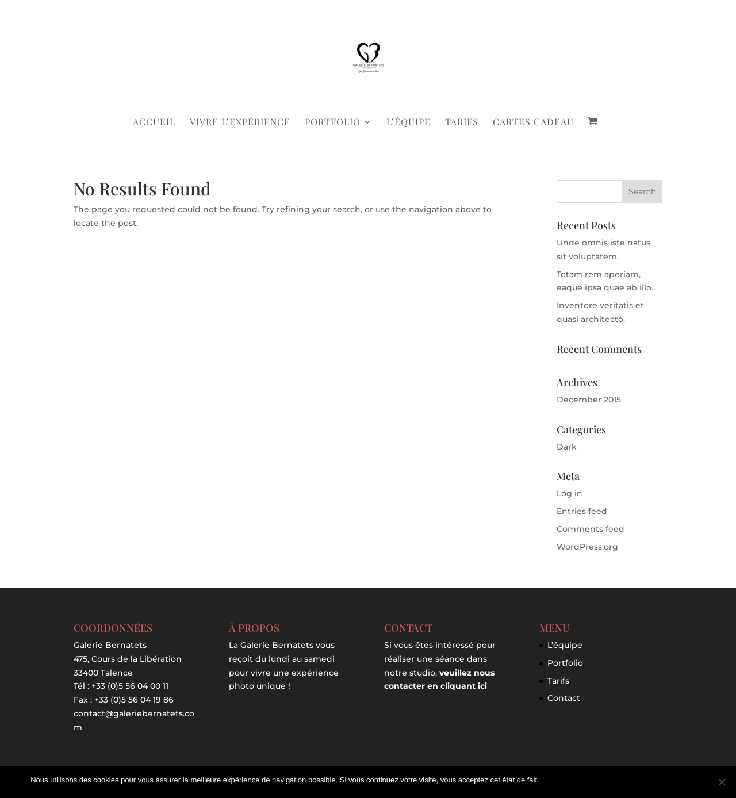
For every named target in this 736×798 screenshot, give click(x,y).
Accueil (154, 123)
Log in (569, 493)
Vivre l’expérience (240, 123)
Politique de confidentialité (662, 780)
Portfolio (333, 123)
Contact (563, 698)
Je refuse (597, 780)
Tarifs (461, 123)
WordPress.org (587, 547)
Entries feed (582, 511)
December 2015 (589, 399)
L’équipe (408, 123)
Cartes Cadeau (533, 123)
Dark (567, 447)
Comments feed (590, 529)
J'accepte (561, 780)
